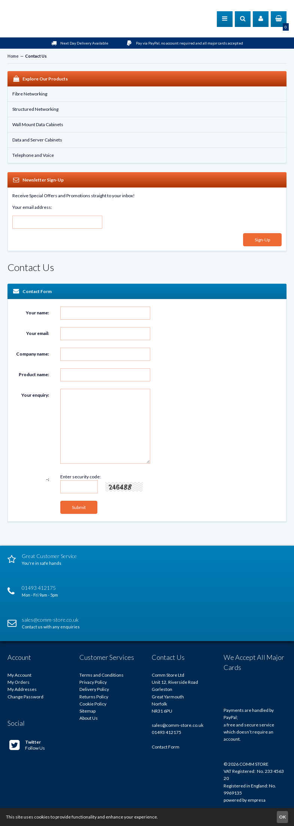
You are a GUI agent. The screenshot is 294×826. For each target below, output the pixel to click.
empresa (257, 800)
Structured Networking (35, 109)
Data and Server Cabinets (37, 140)
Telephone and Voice (33, 155)
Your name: (37, 313)
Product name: (34, 374)
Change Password (25, 696)
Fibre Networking (29, 94)
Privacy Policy (93, 682)
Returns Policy (93, 696)
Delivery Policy (94, 689)
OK (282, 817)
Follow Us (27, 745)
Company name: (32, 354)
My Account (19, 675)
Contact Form (165, 747)
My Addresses (22, 689)
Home (13, 56)
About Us (88, 718)
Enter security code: (80, 476)
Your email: (37, 333)
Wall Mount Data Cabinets (37, 124)
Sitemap (87, 711)
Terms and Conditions (101, 675)
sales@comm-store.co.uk (177, 725)
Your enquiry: (35, 395)
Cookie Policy (92, 704)
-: (47, 479)
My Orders (18, 682)
